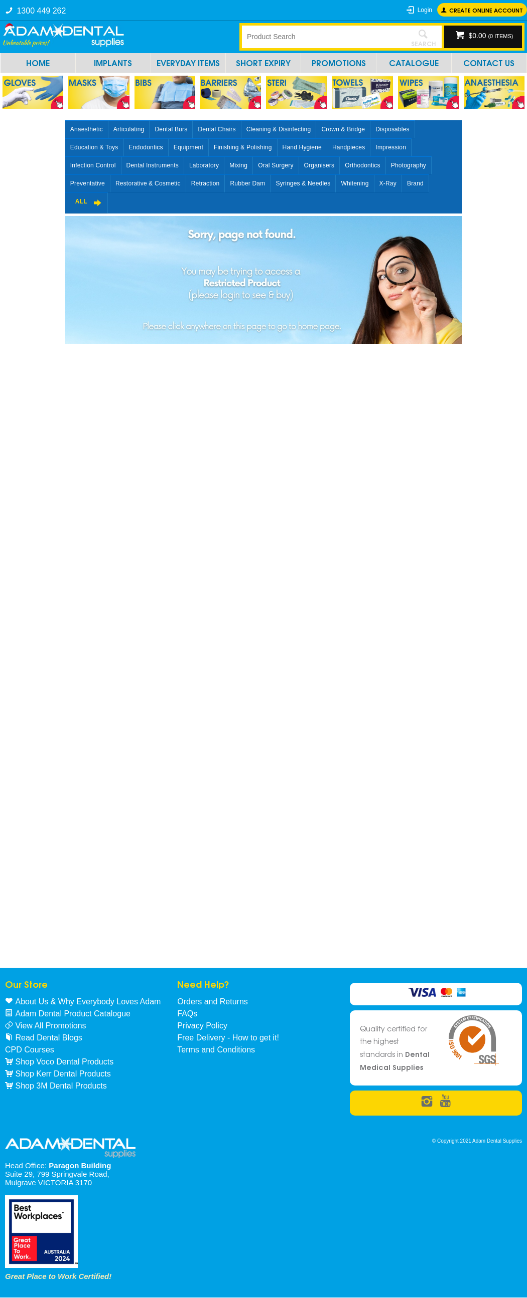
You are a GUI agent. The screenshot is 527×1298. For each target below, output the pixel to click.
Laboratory (204, 165)
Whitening (354, 183)
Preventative (87, 183)
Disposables (392, 129)
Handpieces (348, 147)
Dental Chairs (216, 129)
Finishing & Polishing (243, 147)
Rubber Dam (247, 183)
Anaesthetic (86, 129)
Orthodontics (362, 165)
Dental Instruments (152, 165)
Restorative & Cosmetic (148, 183)
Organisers (319, 165)
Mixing (238, 165)
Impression (390, 147)
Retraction (205, 183)
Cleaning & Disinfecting (278, 129)
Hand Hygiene (302, 147)
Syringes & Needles (303, 183)
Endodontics (146, 147)
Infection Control (93, 165)
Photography (408, 165)
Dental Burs (171, 129)
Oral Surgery (275, 165)
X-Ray (388, 183)
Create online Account (486, 10)
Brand (415, 183)
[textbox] (323, 37)
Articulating (129, 129)
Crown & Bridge (343, 129)
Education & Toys (94, 147)
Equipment (188, 147)
